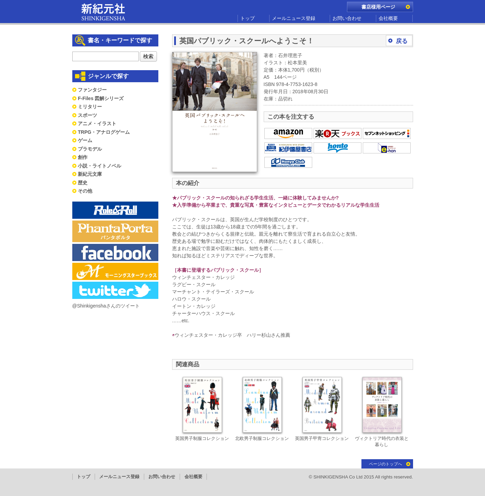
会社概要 (388, 18)
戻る (402, 41)
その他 (85, 191)
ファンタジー (92, 90)
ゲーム (85, 140)
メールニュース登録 (293, 18)
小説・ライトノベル (99, 166)
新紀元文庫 (90, 174)
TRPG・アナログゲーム (104, 132)
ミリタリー (90, 106)
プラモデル (90, 149)
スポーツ (87, 115)
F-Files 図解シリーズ (101, 98)
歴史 (82, 182)
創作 (82, 157)
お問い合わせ (347, 18)
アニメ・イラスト (97, 123)
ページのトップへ (385, 464)
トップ (247, 18)
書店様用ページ (378, 7)
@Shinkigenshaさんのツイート (106, 306)
